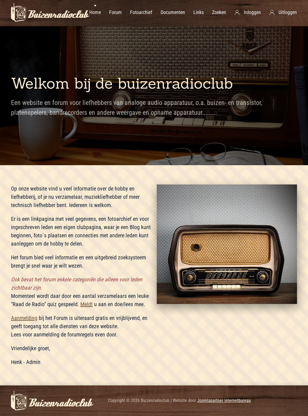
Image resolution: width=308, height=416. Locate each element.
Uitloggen (283, 12)
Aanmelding (24, 318)
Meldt (86, 304)
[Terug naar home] (50, 12)
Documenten (173, 12)
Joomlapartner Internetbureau (224, 400)
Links (198, 12)
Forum (115, 12)
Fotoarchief (141, 12)
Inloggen (247, 12)
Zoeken (219, 12)
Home (95, 12)
